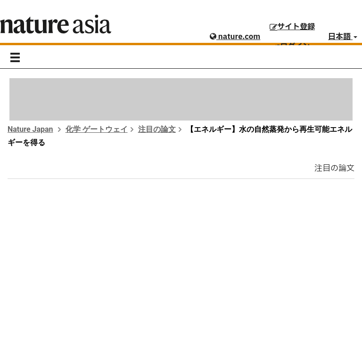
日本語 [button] (342, 36)
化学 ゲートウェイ (97, 129)
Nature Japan (30, 129)
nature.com (235, 36)
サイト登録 (292, 26)
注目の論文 (157, 129)
